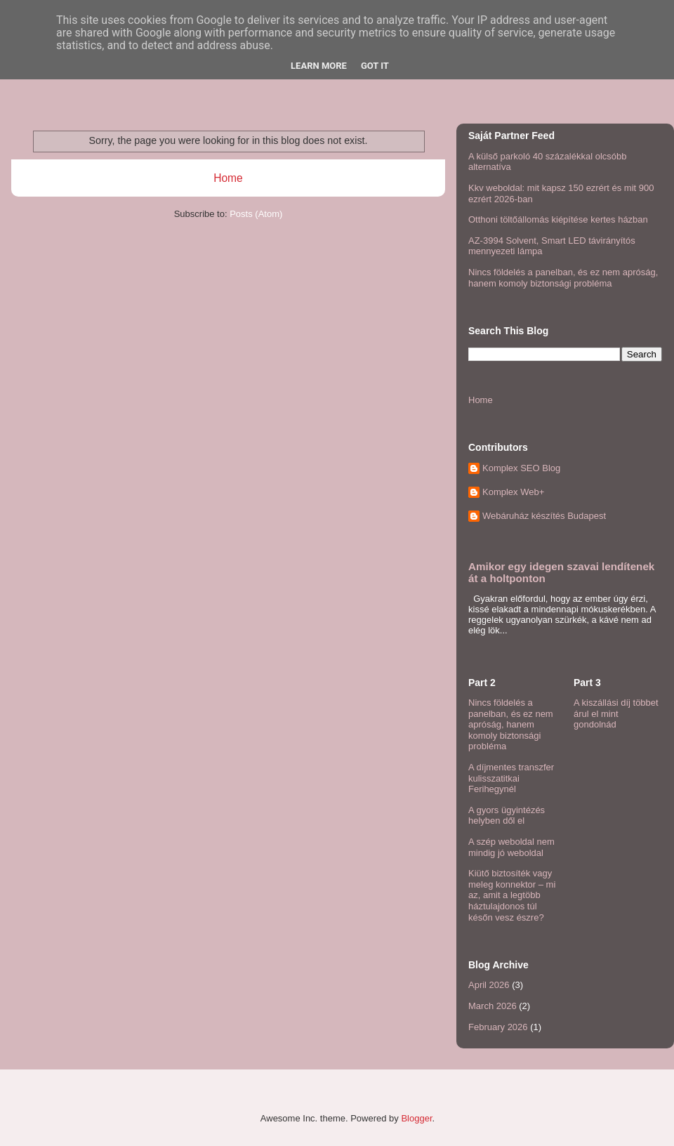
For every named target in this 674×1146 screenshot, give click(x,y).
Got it (375, 65)
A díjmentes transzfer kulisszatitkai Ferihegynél (511, 778)
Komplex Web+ (513, 492)
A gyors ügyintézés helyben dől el (506, 815)
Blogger (416, 1118)
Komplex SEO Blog (521, 468)
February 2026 (498, 1027)
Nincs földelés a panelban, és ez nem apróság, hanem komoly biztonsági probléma (563, 278)
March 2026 (492, 1006)
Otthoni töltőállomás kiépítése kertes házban (558, 219)
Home (228, 178)
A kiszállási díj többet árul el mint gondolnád (616, 713)
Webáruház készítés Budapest (544, 516)
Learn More (319, 65)
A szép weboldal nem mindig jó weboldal (511, 847)
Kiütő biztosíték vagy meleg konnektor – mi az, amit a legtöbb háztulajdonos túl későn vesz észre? (511, 895)
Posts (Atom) (256, 214)
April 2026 (489, 985)
